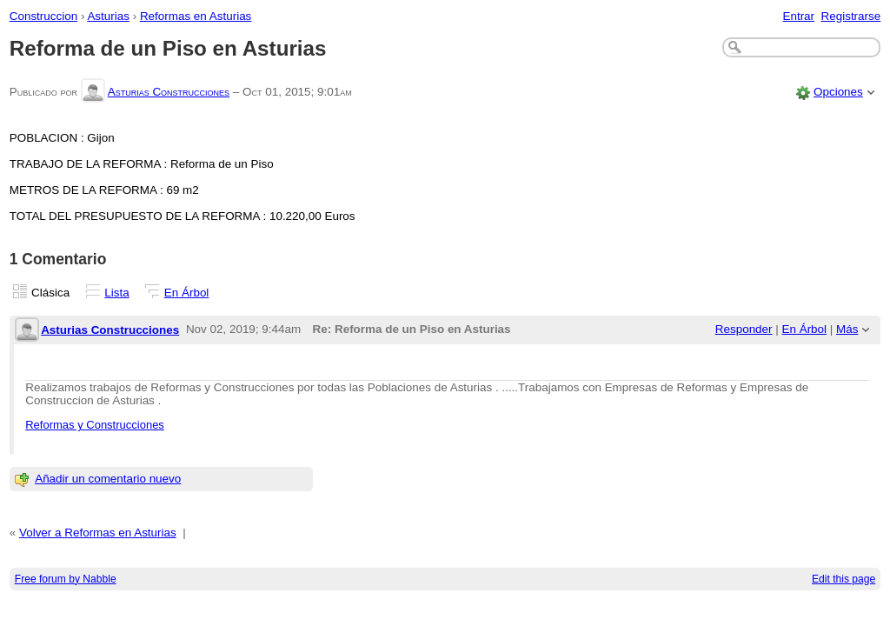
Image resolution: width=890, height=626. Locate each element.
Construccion (43, 16)
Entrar (798, 16)
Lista (116, 292)
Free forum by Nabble (65, 579)
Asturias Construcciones (168, 91)
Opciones (838, 91)
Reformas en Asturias (195, 16)
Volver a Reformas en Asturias (97, 532)
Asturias (108, 16)
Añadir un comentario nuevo (108, 478)
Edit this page (843, 579)
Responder (744, 329)
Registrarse (851, 16)
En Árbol (186, 292)
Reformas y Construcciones (94, 424)
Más (847, 329)
